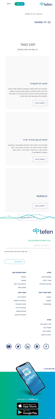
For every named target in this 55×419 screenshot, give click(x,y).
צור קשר (19, 4)
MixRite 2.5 (42, 196)
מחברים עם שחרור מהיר (35, 139)
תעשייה (23, 280)
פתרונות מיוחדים (45, 284)
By (49, 369)
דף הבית (39, 14)
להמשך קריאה (40, 103)
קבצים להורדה (21, 308)
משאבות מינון (46, 277)
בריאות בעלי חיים (20, 284)
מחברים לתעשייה (38, 83)
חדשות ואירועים (20, 315)
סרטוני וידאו (22, 297)
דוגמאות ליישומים (20, 300)
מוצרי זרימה (47, 280)
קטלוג (49, 272)
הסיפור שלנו (47, 331)
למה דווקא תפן (45, 324)
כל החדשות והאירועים (27, 218)
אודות (49, 320)
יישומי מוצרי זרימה (45, 292)
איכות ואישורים (21, 304)
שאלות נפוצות (21, 311)
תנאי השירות (8, 252)
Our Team (47, 328)
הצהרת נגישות (46, 335)
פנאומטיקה (47, 304)
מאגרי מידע (22, 292)
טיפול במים (22, 287)
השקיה (23, 277)
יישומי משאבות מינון (19, 272)
